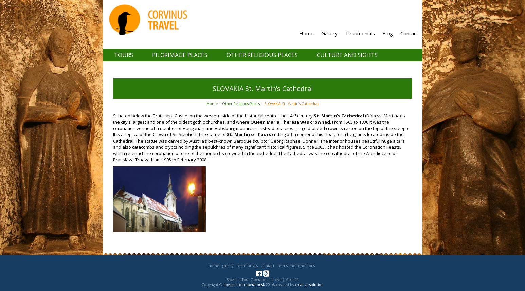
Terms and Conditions (296, 265)
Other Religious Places (262, 55)
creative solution (309, 284)
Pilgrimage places (179, 55)
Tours (123, 55)
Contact (409, 33)
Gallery (329, 33)
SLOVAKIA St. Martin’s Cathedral (291, 103)
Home (306, 33)
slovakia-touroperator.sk (244, 284)
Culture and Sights (347, 55)
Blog (387, 33)
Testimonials (360, 33)
